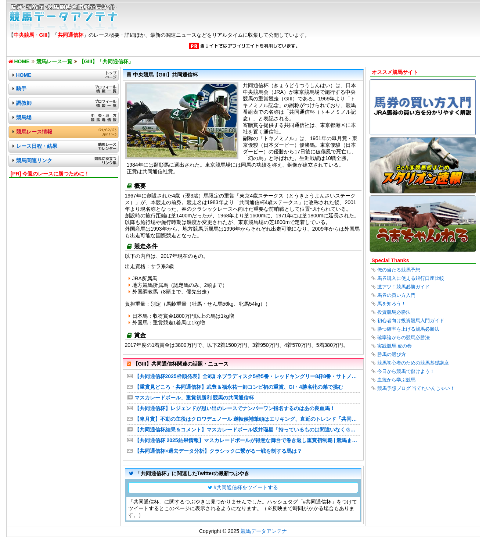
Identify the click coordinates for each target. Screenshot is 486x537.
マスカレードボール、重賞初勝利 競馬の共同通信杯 (194, 398)
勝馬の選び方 (391, 354)
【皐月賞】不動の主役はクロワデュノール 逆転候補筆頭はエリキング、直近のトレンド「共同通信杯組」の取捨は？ (247, 419)
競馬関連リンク (34, 160)
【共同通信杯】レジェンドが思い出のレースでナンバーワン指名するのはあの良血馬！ (234, 408)
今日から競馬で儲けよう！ (406, 371)
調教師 (24, 103)
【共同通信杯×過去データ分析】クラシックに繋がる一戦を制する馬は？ (218, 451)
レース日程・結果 (36, 146)
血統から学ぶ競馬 (396, 380)
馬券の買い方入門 (396, 295)
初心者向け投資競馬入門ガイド (410, 320)
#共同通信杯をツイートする (246, 487)
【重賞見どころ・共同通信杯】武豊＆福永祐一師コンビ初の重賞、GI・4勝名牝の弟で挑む (238, 387)
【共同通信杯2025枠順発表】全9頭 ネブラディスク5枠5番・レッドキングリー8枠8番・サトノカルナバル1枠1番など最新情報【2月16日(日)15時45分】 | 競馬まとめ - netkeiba (247, 376)
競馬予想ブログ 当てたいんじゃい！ (416, 388)
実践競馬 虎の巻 (394, 346)
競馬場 (24, 117)
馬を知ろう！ (391, 303)
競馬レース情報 (34, 132)
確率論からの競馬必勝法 (403, 337)
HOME (24, 75)
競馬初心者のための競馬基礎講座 (413, 363)
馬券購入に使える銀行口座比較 (410, 278)
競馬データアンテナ (264, 531)
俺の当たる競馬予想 (398, 270)
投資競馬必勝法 (394, 312)
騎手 (21, 89)
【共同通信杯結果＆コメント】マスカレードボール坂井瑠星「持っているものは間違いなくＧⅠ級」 (247, 430)
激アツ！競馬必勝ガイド (403, 286)
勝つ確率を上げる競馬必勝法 (408, 329)
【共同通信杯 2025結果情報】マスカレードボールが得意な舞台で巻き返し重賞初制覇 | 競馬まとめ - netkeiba (247, 440)
